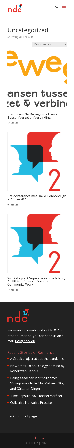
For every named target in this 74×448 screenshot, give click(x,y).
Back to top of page (22, 416)
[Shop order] (49, 44)
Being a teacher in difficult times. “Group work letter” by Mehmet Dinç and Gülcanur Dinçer (37, 383)
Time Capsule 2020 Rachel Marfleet (36, 396)
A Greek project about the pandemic (37, 358)
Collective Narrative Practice (31, 402)
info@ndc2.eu (25, 341)
